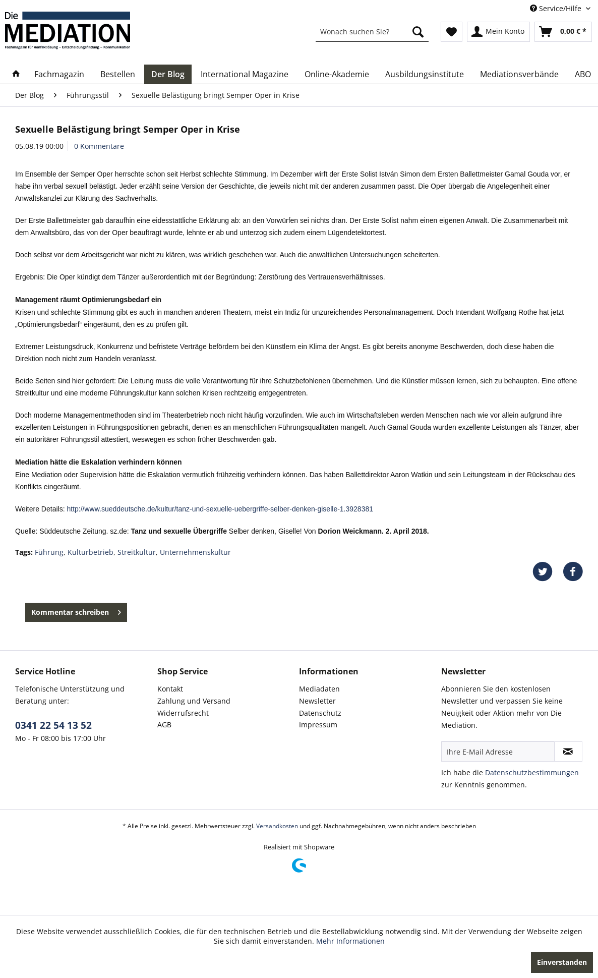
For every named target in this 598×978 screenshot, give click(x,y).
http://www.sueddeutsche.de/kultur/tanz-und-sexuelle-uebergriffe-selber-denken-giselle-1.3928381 (220, 509)
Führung (49, 552)
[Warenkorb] (563, 32)
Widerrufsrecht (183, 713)
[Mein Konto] (498, 32)
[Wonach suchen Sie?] (372, 32)
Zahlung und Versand (193, 701)
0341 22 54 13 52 (53, 725)
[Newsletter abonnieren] (568, 751)
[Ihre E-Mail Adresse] (498, 751)
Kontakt (170, 689)
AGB (164, 724)
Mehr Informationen (350, 941)
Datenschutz (320, 713)
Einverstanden (562, 962)
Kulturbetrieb (90, 552)
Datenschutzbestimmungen (532, 772)
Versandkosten (277, 826)
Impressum (318, 724)
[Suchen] (418, 32)
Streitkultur (136, 552)
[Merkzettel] (451, 32)
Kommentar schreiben (76, 610)
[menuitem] (372, 32)
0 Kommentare (99, 146)
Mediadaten (319, 689)
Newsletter (317, 701)
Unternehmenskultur (195, 552)
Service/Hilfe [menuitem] (556, 8)
